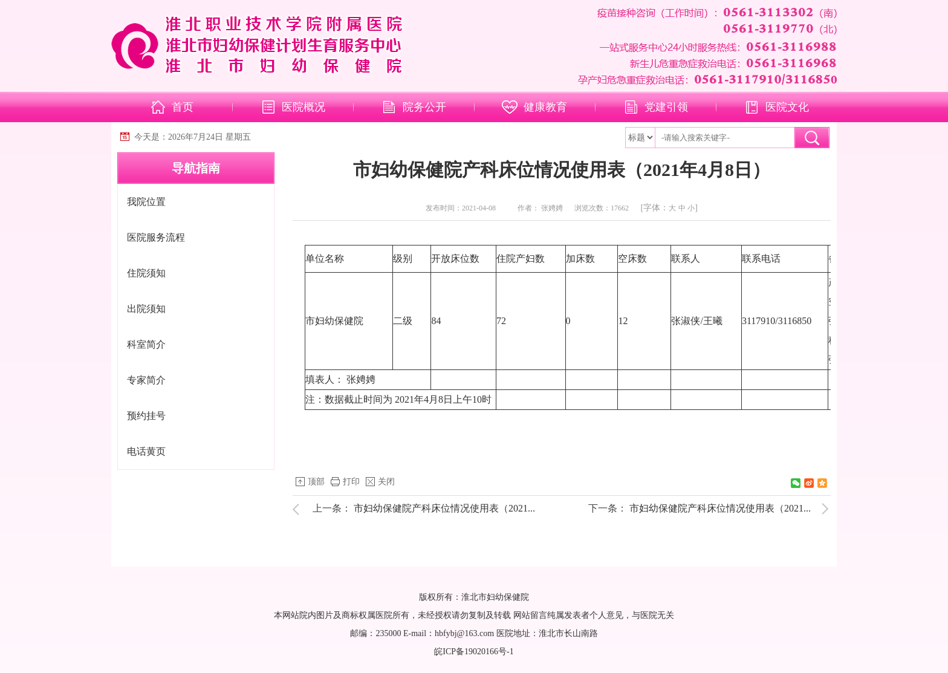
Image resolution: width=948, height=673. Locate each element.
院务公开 (424, 107)
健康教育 (545, 107)
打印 (351, 481)
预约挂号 (146, 416)
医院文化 (787, 107)
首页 (182, 107)
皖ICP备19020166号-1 (473, 651)
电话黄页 (146, 451)
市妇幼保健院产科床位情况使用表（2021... (444, 508)
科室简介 (146, 344)
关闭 (386, 481)
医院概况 (303, 107)
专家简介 (146, 380)
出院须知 (146, 309)
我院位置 (146, 202)
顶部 (316, 481)
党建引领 (666, 107)
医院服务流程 (156, 237)
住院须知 (146, 273)
